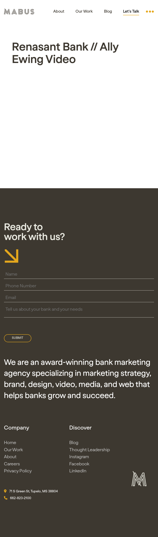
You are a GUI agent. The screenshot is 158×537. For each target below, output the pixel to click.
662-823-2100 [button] (17, 499)
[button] (150, 11)
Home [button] (10, 444)
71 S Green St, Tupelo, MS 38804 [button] (31, 492)
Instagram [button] (79, 458)
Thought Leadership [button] (89, 451)
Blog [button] (108, 11)
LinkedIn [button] (77, 472)
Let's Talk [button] (131, 11)
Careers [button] (12, 465)
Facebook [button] (79, 465)
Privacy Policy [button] (18, 472)
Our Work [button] (84, 11)
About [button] (58, 11)
